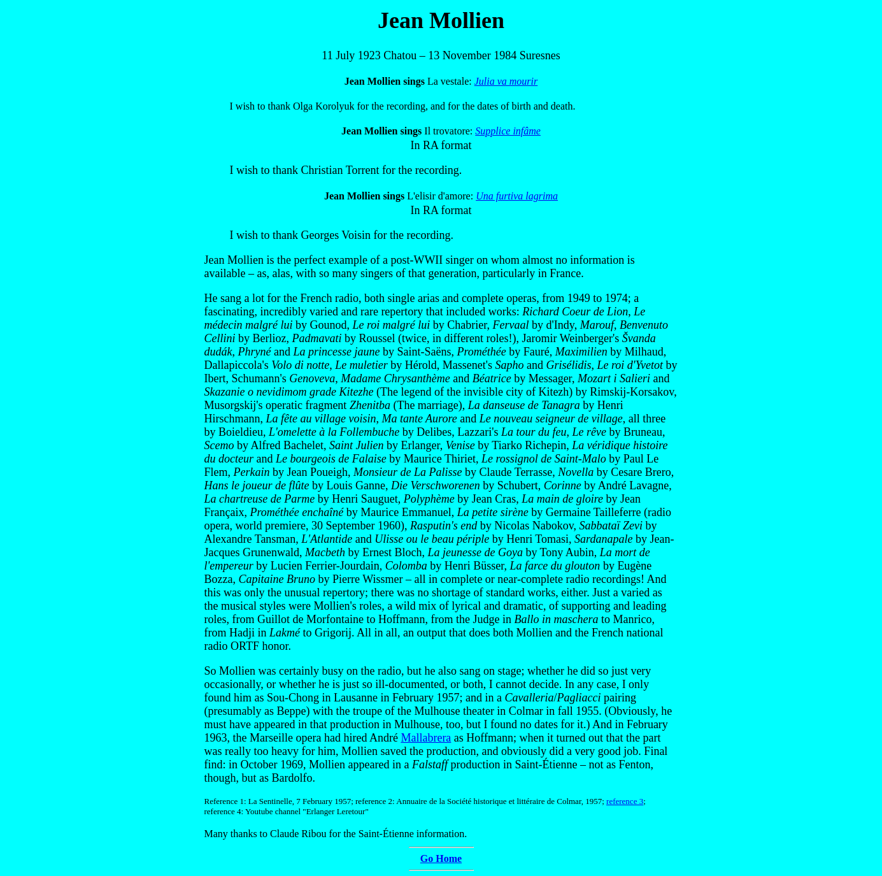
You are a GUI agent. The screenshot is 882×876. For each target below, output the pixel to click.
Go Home (441, 858)
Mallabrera (426, 737)
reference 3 (624, 801)
